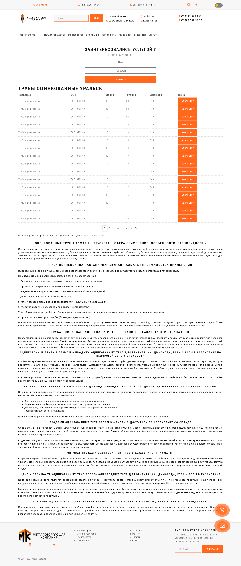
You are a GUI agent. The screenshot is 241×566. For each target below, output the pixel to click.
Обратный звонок (117, 17)
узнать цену (188, 101)
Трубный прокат (47, 235)
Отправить (120, 79)
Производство (84, 537)
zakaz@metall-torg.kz (142, 5)
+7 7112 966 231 (189, 16)
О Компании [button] (92, 35)
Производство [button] (75, 35)
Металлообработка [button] (54, 35)
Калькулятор (149, 21)
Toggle (219, 5)
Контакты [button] (153, 35)
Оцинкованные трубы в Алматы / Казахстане (81, 235)
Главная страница (27, 235)
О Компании (83, 540)
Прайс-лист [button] (125, 35)
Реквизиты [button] (140, 35)
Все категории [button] (28, 35)
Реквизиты (134, 537)
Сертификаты (135, 530)
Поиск (96, 18)
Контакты (134, 540)
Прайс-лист (148, 17)
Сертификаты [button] (108, 35)
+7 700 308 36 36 (189, 20)
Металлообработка (86, 534)
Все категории (84, 530)
